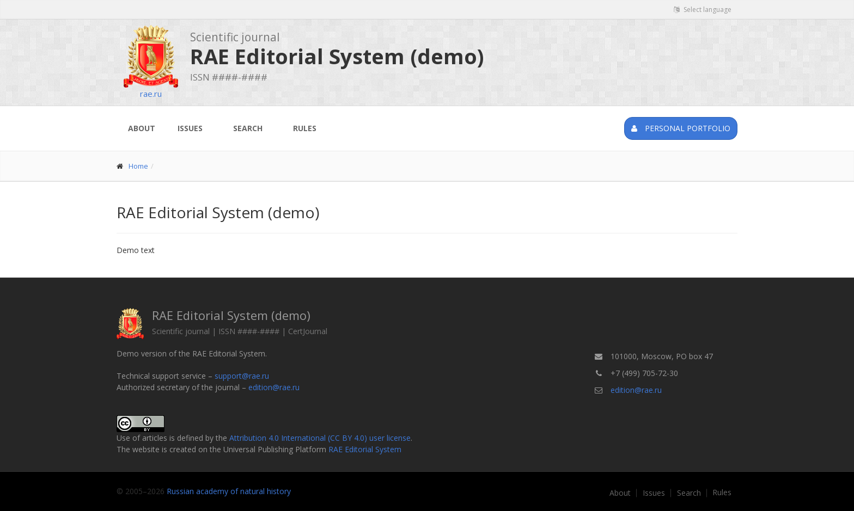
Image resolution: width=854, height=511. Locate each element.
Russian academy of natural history (229, 491)
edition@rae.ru (274, 387)
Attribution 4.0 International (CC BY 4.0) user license (320, 438)
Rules (304, 128)
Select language (702, 9)
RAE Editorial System (364, 449)
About (141, 128)
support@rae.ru (242, 376)
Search (248, 128)
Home (138, 166)
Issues (190, 128)
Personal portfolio (680, 128)
